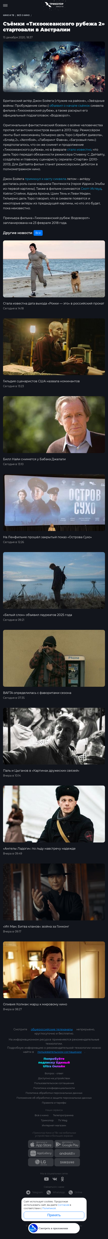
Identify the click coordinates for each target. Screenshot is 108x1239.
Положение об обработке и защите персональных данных (54, 1097)
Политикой (49, 1208)
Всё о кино (42, 1115)
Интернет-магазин (54, 1125)
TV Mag (62, 1120)
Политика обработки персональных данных (54, 1092)
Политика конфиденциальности (54, 1087)
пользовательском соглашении (60, 1052)
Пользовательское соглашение (54, 1083)
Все (38, 233)
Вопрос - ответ (54, 1073)
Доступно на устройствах (54, 1078)
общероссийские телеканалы (52, 1029)
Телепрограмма (63, 1115)
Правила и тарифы (54, 1102)
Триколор (47, 1120)
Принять (54, 1215)
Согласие (63, 1204)
